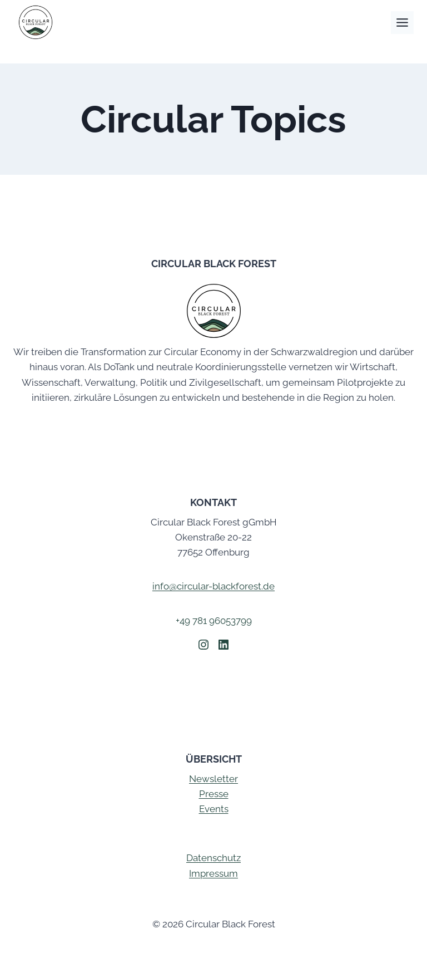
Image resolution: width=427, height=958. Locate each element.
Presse (214, 793)
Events (214, 808)
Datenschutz (213, 857)
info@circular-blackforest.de (213, 586)
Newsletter (213, 778)
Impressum (213, 873)
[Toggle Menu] (402, 22)
